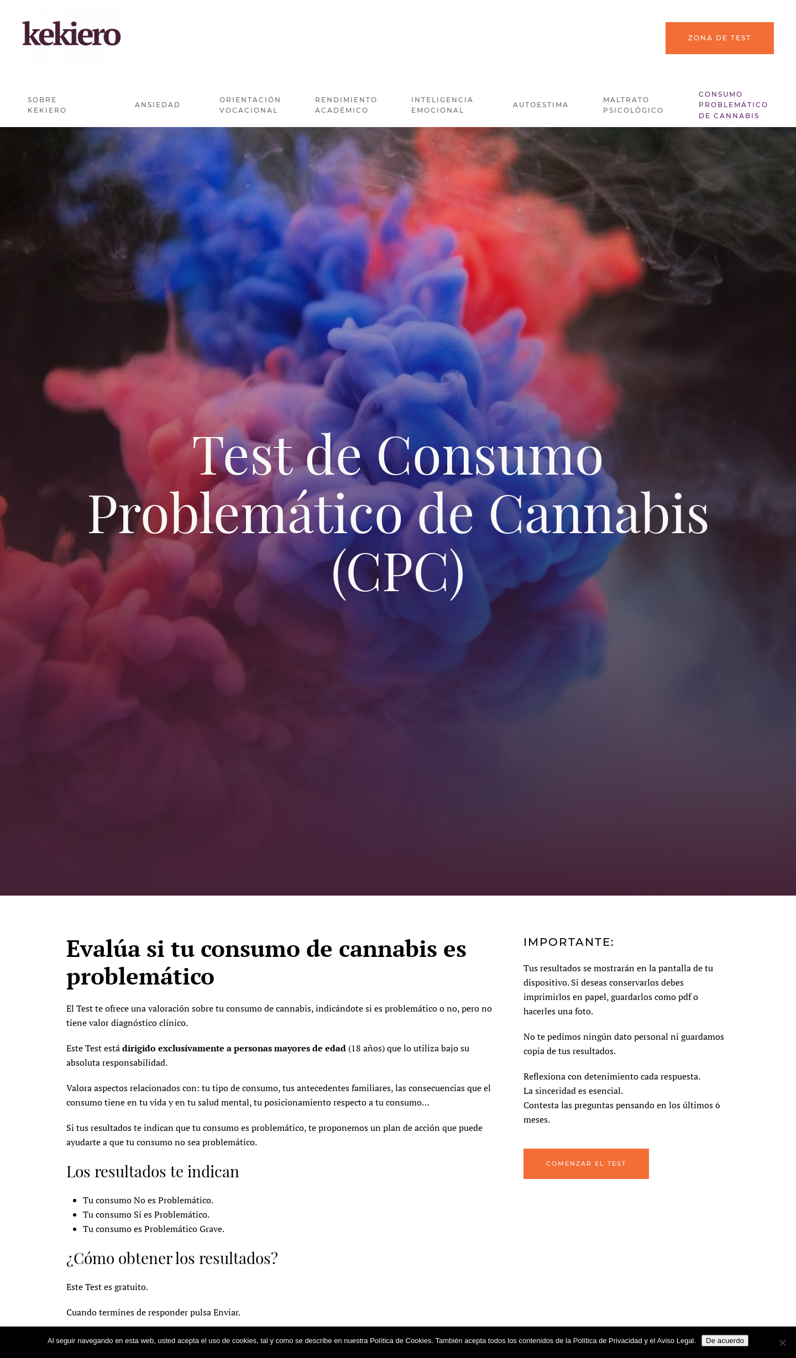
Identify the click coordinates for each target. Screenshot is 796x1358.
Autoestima (541, 105)
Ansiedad (158, 105)
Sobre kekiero (47, 105)
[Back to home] (72, 33)
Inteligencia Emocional (442, 105)
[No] (782, 1342)
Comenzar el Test (586, 1163)
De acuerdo (725, 1340)
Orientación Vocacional (250, 105)
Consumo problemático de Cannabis (733, 105)
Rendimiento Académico (346, 105)
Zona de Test (719, 38)
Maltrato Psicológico (633, 105)
